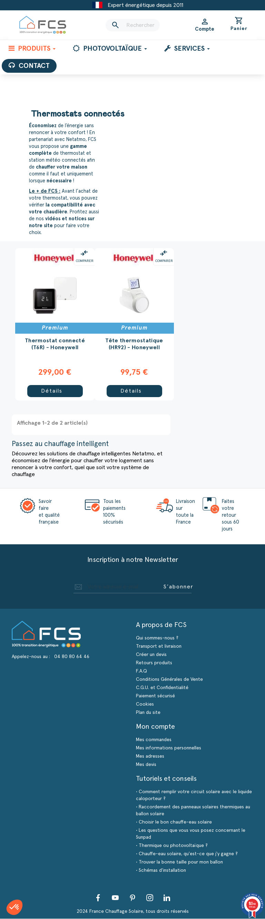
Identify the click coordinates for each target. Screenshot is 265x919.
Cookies (145, 704)
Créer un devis (151, 655)
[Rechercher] (132, 25)
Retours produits (154, 663)
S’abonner (178, 587)
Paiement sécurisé (155, 696)
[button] (14, 907)
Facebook (98, 898)
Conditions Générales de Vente (169, 679)
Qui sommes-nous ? (157, 638)
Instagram (150, 898)
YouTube (115, 898)
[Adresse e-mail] (116, 587)
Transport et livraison (158, 646)
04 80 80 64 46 (71, 657)
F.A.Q (141, 671)
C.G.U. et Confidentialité (162, 688)
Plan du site (148, 712)
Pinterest (132, 898)
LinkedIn (167, 898)
